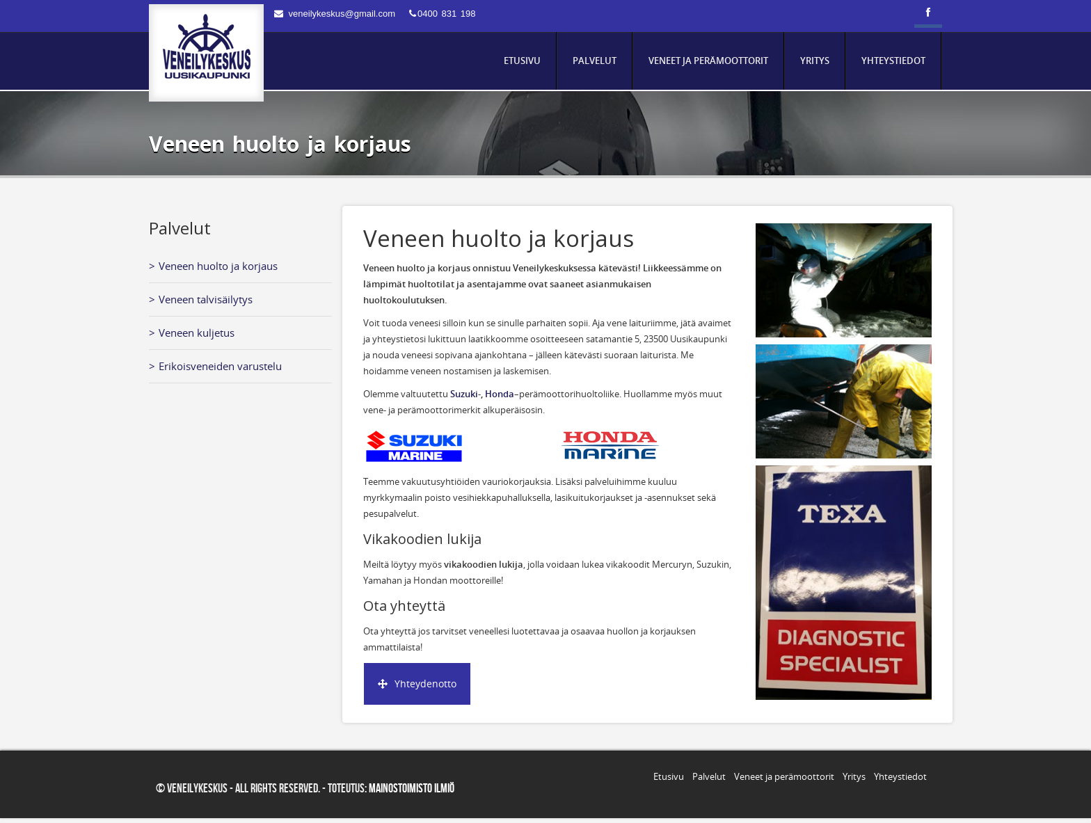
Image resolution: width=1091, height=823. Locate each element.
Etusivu (668, 776)
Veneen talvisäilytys (206, 299)
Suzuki (464, 393)
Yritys (854, 776)
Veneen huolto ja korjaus (218, 266)
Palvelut (709, 776)
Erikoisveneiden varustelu (220, 366)
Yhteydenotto (417, 683)
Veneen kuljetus (196, 332)
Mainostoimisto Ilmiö (411, 788)
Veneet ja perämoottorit (784, 776)
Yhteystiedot (900, 776)
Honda (499, 393)
